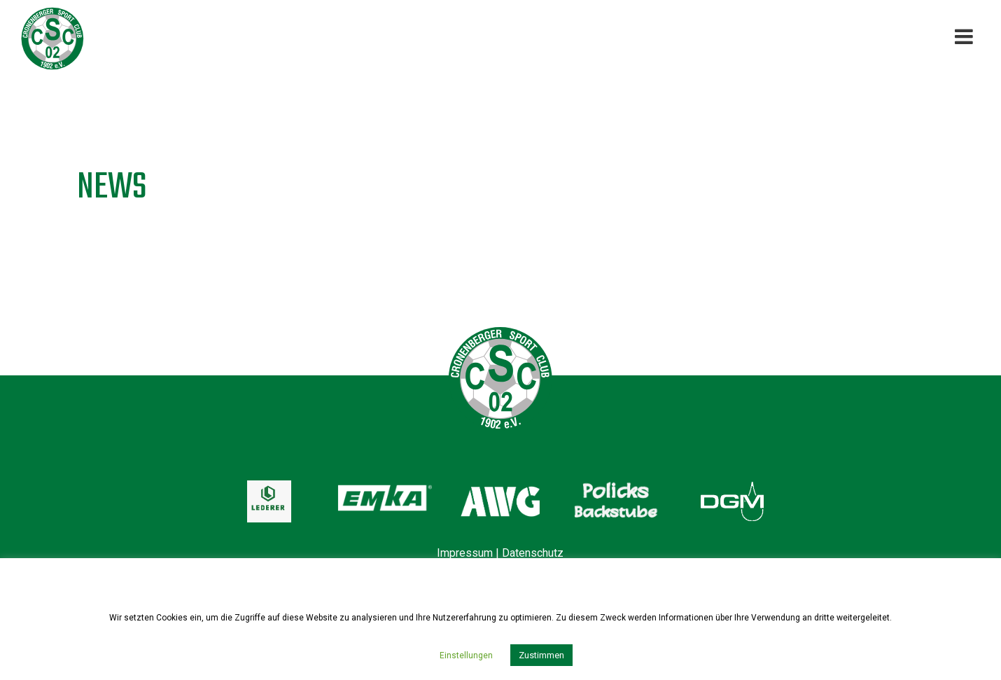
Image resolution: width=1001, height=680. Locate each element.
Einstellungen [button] (466, 655)
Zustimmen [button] (541, 655)
